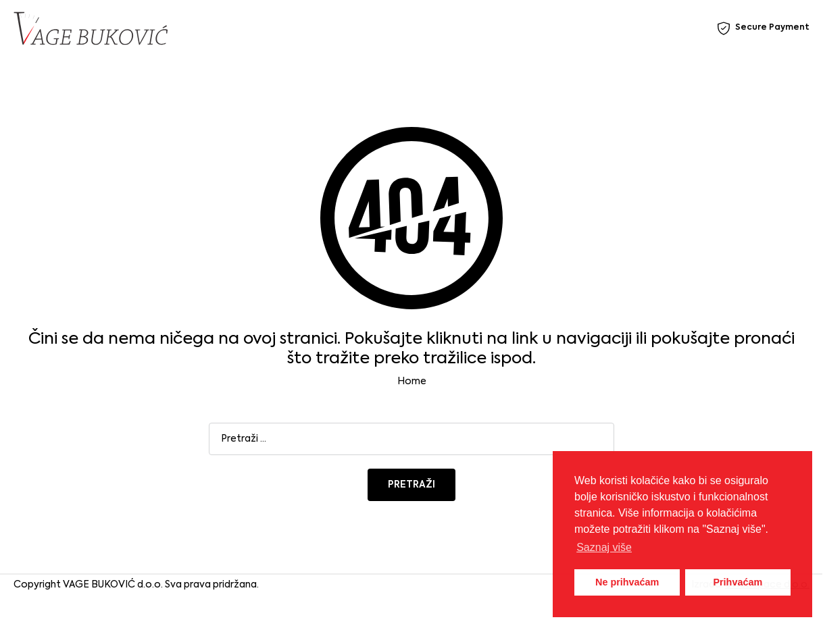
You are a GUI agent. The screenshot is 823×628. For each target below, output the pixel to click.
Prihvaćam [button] (737, 582)
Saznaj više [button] (604, 547)
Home (411, 381)
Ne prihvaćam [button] (627, 582)
